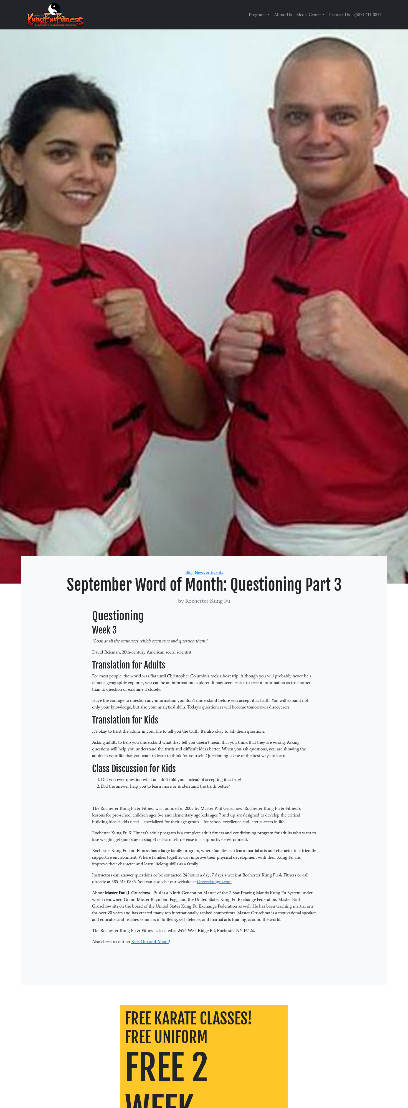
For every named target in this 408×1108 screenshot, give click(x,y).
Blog (189, 572)
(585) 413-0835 (368, 14)
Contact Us (339, 14)
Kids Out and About (150, 941)
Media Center (308, 14)
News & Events (209, 572)
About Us (283, 14)
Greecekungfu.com (214, 881)
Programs (257, 14)
